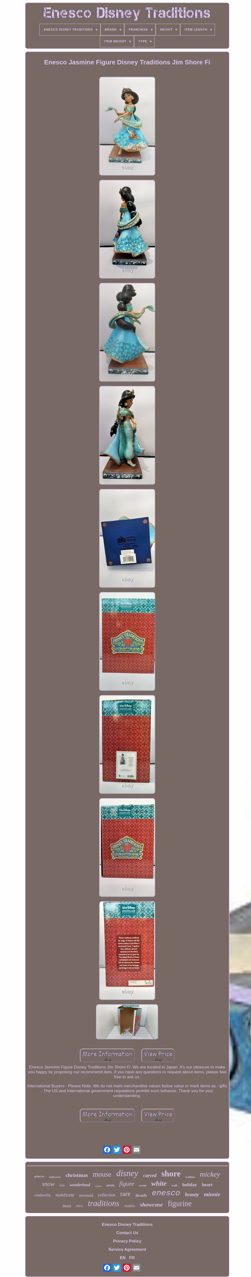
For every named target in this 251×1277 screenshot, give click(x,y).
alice (79, 1206)
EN (123, 1257)
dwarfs (141, 1195)
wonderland (80, 1185)
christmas (76, 1175)
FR (132, 1257)
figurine (180, 1203)
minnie (212, 1194)
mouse (102, 1174)
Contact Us (127, 1232)
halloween (55, 1176)
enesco (166, 1193)
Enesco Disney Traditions (127, 1224)
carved (149, 1175)
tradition (190, 1177)
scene (143, 1185)
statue (98, 1185)
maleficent (65, 1195)
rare (125, 1193)
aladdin (129, 1206)
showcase (151, 1204)
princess (39, 1176)
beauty (192, 1194)
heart (207, 1184)
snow (48, 1184)
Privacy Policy (127, 1241)
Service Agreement (127, 1249)
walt (174, 1185)
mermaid (86, 1195)
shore (171, 1173)
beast (67, 1206)
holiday (189, 1184)
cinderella (42, 1195)
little (62, 1185)
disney (127, 1173)
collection (106, 1195)
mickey (210, 1174)
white (158, 1183)
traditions (103, 1203)
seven (110, 1185)
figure (126, 1183)
